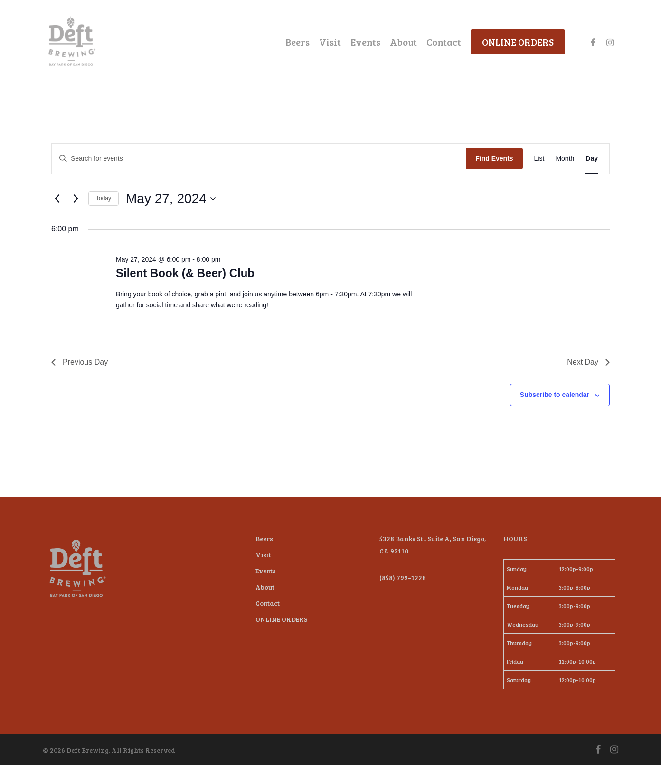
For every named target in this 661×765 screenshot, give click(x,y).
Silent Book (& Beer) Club (185, 273)
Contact (267, 603)
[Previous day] (57, 198)
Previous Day (79, 362)
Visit (263, 554)
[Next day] (75, 198)
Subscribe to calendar (554, 394)
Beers (264, 538)
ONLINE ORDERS (281, 619)
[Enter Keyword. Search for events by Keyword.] (259, 159)
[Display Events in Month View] (565, 159)
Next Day (588, 362)
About (264, 586)
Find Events (494, 158)
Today (103, 198)
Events (265, 570)
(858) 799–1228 (402, 577)
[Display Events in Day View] (591, 159)
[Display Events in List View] (539, 159)
